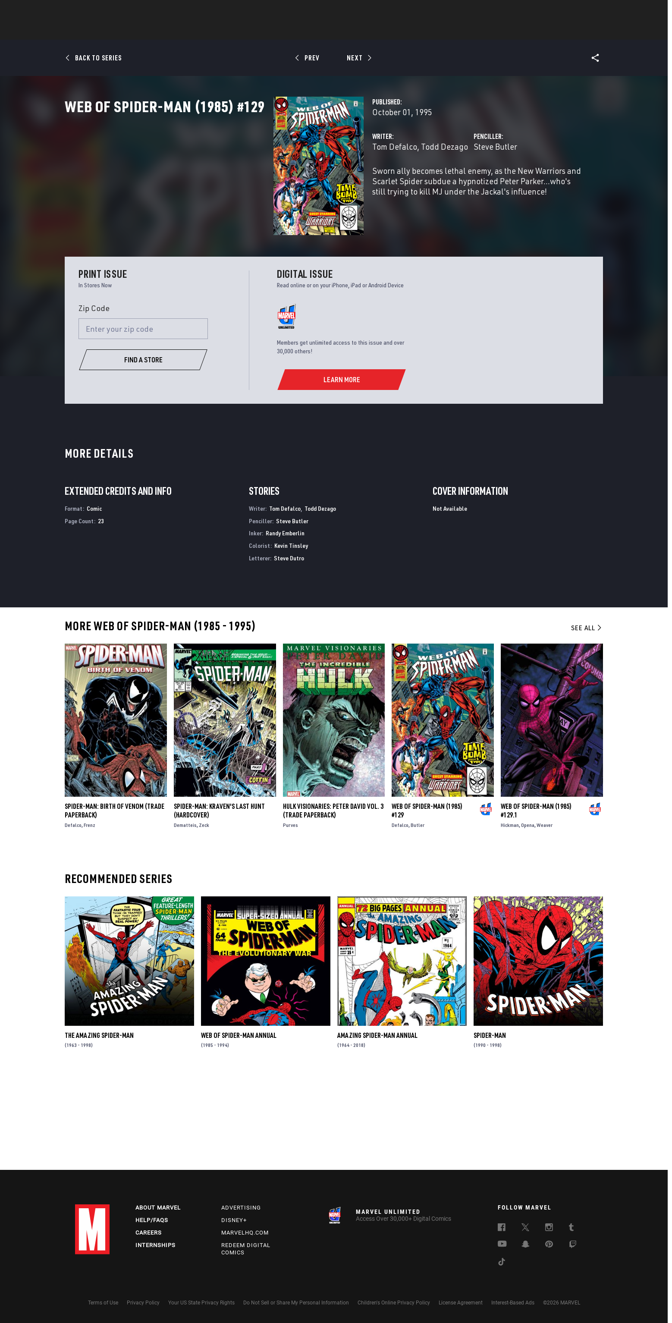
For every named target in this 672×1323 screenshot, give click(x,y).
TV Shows (360, 31)
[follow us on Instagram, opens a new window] (549, 1228)
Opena (527, 918)
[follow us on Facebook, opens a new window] (502, 1228)
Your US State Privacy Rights (201, 1303)
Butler (417, 918)
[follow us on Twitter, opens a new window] (525, 1228)
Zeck (204, 918)
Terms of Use (103, 1303)
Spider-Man (490, 1129)
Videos (430, 31)
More (462, 31)
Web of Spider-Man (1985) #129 (427, 904)
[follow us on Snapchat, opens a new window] (525, 1245)
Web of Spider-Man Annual (238, 1129)
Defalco (73, 918)
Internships (155, 1245)
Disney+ (234, 1220)
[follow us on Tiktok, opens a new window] (502, 1263)
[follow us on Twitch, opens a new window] (573, 1245)
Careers (148, 1232)
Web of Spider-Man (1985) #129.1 (536, 904)
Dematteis (185, 918)
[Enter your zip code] (143, 423)
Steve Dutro (289, 651)
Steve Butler (422, 184)
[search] (582, 11)
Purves (290, 918)
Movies (321, 31)
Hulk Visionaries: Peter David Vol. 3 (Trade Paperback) (333, 904)
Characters (280, 31)
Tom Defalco (248, 184)
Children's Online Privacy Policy (394, 1303)
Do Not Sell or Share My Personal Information (296, 1303)
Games (396, 31)
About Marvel (158, 1207)
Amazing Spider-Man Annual (377, 1129)
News (206, 31)
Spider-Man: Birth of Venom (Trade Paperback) (114, 904)
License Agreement (461, 1303)
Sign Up (135, 11)
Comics (238, 31)
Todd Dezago (298, 184)
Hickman (510, 918)
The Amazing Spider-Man (99, 1129)
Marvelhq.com (245, 1232)
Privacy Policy (143, 1303)
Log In (106, 11)
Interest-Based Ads (512, 1303)
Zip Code (94, 401)
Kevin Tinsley (291, 639)
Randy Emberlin (285, 626)
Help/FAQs (151, 1220)
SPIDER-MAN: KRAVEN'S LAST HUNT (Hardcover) (219, 904)
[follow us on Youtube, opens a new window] (502, 1244)
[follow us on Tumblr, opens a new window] (571, 1228)
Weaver (545, 918)
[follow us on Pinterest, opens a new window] (549, 1245)
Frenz (89, 918)
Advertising (241, 1207)
